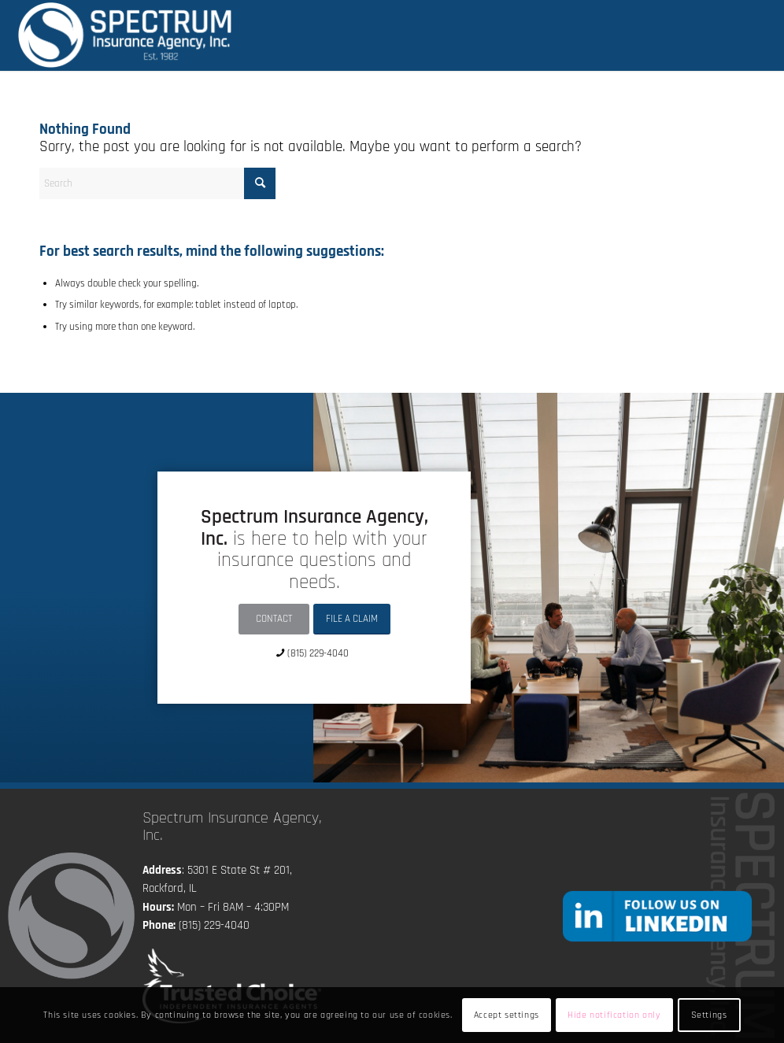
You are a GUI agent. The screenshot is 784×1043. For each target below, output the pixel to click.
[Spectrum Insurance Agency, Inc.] (125, 35)
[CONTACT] (274, 619)
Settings (709, 1015)
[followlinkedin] (657, 916)
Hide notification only (614, 1015)
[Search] (157, 183)
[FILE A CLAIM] (351, 619)
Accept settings (506, 1015)
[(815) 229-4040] (314, 653)
